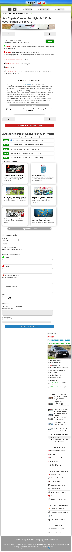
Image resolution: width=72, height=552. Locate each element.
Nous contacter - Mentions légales (36, 541)
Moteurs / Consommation (59, 367)
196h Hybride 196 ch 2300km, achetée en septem (24, 145)
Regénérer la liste (29, 229)
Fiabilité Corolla (55, 375)
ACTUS (61, 9)
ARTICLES (44, 9)
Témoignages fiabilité (58, 492)
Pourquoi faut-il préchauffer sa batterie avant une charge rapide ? (15, 176)
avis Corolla (55, 365)
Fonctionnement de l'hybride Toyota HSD (61, 429)
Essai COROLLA (55, 360)
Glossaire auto (56, 516)
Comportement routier (58, 370)
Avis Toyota (54, 461)
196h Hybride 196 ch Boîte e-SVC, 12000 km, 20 (26, 140)
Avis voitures (55, 474)
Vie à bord (53, 373)
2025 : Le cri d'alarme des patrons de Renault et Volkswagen (42, 198)
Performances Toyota (57, 451)
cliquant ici (51, 548)
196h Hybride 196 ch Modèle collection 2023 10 (24, 153)
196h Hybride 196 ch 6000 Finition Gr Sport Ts (23, 149)
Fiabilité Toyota (55, 465)
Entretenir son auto (57, 509)
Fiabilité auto (55, 489)
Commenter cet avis (29, 105)
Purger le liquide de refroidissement (38, 176)
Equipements (54, 380)
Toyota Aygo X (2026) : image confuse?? (61, 398)
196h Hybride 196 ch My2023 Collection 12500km (24, 158)
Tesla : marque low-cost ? (12, 219)
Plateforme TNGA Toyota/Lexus (60, 419)
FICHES (28, 9)
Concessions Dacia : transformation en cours (60, 424)
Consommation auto (58, 485)
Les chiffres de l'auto (58, 519)
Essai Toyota (54, 454)
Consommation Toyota (58, 458)
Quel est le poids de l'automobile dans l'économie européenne (42, 220)
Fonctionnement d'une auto (60, 512)
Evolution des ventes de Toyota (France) (61, 410)
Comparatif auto (56, 481)
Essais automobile (57, 478)
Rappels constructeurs (58, 499)
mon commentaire (29, 326)
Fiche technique (55, 362)
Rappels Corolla (55, 378)
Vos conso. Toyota (57, 532)
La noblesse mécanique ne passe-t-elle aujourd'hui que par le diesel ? (15, 198)
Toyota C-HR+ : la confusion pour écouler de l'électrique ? (61, 404)
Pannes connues (56, 496)
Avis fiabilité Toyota (58, 529)
